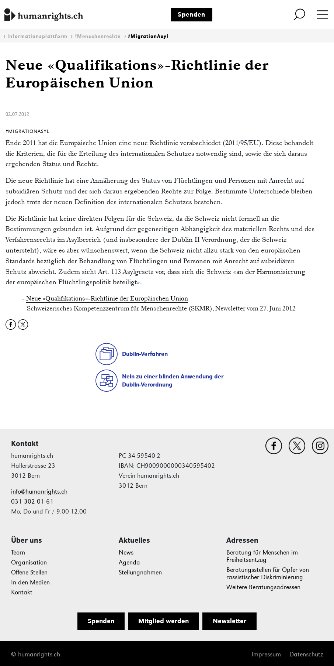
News (126, 552)
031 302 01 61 (32, 501)
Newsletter (229, 621)
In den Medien (30, 582)
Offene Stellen (29, 572)
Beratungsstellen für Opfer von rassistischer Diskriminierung (267, 573)
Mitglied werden (163, 621)
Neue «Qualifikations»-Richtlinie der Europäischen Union (107, 298)
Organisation (29, 562)
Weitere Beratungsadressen (263, 587)
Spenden (191, 14)
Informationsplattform (37, 36)
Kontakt (21, 592)
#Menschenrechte (97, 36)
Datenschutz (306, 654)
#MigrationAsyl (148, 36)
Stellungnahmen (140, 572)
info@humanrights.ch (39, 491)
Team (18, 552)
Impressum (266, 654)
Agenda (129, 562)
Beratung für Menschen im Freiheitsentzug (262, 556)
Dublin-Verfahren (145, 353)
